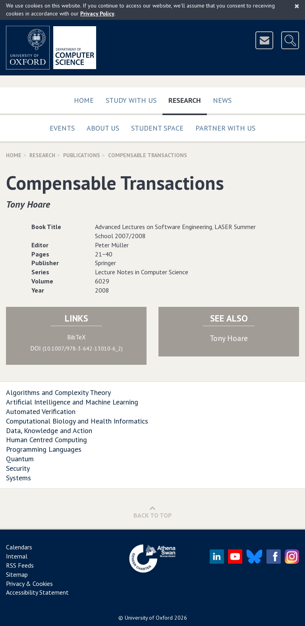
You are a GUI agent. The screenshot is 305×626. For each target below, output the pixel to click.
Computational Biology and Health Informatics (77, 421)
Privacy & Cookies (29, 583)
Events (62, 128)
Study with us (131, 100)
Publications (81, 155)
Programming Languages (43, 449)
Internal (16, 556)
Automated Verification (40, 411)
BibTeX (76, 337)
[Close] (296, 6)
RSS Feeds (20, 565)
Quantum (20, 458)
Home (84, 100)
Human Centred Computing (46, 439)
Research (187, 98)
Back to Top (152, 512)
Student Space (157, 128)
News (222, 100)
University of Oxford (149, 617)
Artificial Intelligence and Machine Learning (72, 401)
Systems (18, 477)
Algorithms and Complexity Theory (58, 392)
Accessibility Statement (37, 592)
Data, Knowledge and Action (49, 430)
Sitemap (17, 574)
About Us (103, 128)
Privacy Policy (97, 13)
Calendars (19, 547)
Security (18, 468)
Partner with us (225, 128)
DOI (76, 348)
